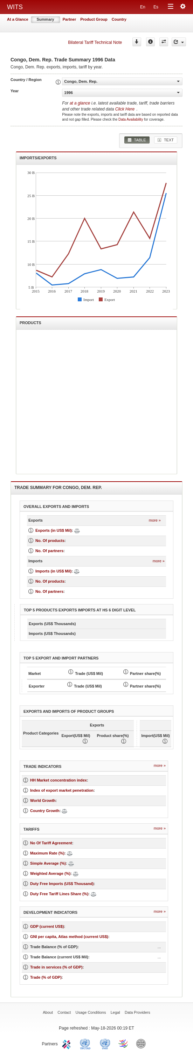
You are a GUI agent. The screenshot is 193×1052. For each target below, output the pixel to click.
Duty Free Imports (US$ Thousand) (62, 884)
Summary (45, 19)
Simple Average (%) (48, 863)
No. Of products (49, 540)
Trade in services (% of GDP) (56, 967)
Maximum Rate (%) (47, 853)
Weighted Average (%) (50, 873)
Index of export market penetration (62, 790)
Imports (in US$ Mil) (53, 571)
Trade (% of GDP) (46, 977)
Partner (69, 19)
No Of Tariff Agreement (51, 843)
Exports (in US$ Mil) (53, 530)
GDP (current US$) (47, 926)
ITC (68, 1043)
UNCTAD (87, 1043)
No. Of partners (49, 551)
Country (119, 19)
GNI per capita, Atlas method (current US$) (69, 936)
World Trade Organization (124, 1043)
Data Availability (131, 119)
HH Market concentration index (58, 780)
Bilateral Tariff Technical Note (95, 42)
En (142, 7)
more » (155, 520)
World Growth (43, 800)
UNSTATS (105, 1043)
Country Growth (45, 811)
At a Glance (17, 19)
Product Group (94, 19)
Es (155, 7)
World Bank (143, 1043)
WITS (15, 7)
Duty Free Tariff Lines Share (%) (59, 894)
